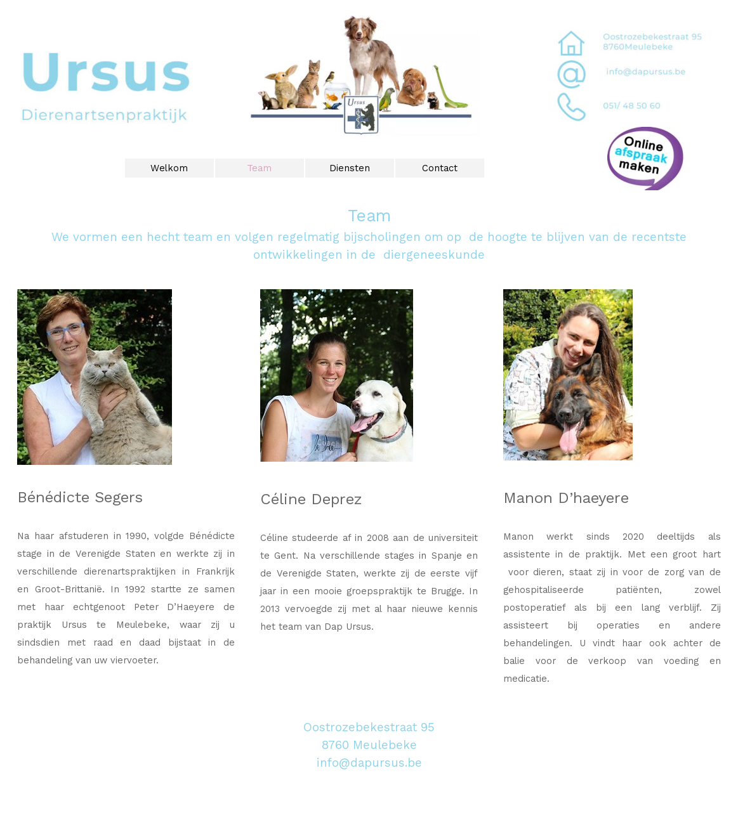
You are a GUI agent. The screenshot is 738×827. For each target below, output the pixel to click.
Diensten (349, 168)
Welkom (169, 168)
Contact (440, 168)
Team (259, 168)
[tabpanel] (369, 233)
